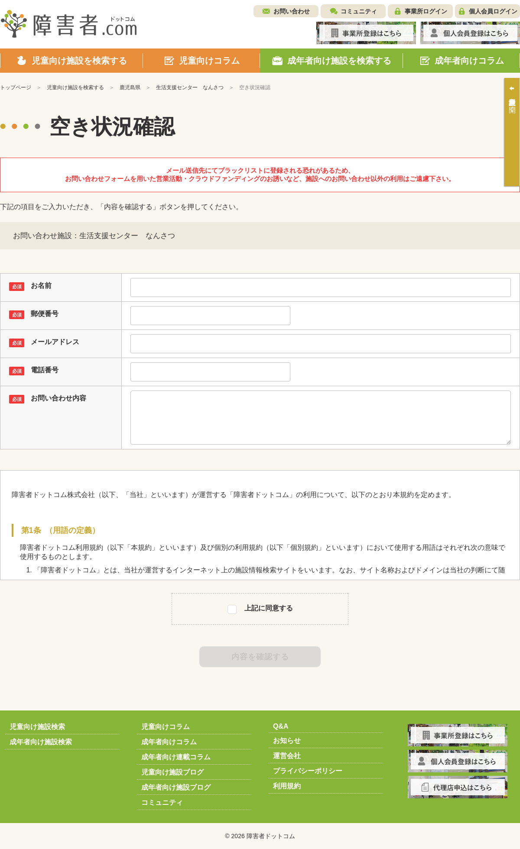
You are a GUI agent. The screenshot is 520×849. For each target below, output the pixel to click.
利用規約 (287, 786)
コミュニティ (359, 11)
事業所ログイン (426, 11)
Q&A (281, 726)
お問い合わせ (291, 11)
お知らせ (287, 740)
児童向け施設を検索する (75, 87)
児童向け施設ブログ (172, 772)
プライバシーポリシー (307, 771)
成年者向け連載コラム (176, 757)
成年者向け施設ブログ (176, 787)
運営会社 (287, 755)
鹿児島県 (130, 87)
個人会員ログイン (493, 11)
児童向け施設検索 (37, 726)
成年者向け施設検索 (41, 742)
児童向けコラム (165, 726)
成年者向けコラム (169, 742)
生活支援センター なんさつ (190, 87)
